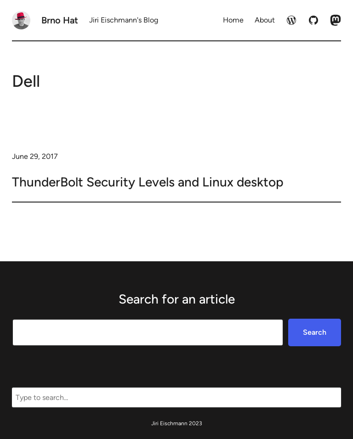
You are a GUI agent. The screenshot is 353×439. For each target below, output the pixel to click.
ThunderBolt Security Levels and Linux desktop (148, 182)
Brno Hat (59, 20)
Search (314, 332)
